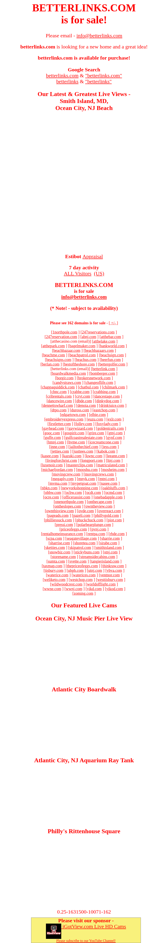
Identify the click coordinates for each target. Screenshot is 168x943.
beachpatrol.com (83, 355)
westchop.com (81, 579)
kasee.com (50, 456)
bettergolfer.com (112, 364)
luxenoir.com (52, 465)
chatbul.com (89, 387)
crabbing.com (105, 392)
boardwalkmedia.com (69, 373)
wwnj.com (74, 589)
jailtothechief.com (84, 447)
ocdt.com (93, 492)
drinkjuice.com (112, 405)
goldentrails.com (110, 428)
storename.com (64, 557)
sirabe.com (108, 543)
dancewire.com (60, 401)
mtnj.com (107, 479)
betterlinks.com (62, 75)
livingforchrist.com (62, 460)
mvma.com (58, 483)
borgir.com (65, 378)
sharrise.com (60, 543)
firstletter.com (60, 424)
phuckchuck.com (90, 520)
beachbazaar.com (66, 350)
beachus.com (86, 359)
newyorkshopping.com (80, 488)
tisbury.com (54, 570)
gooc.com (52, 433)
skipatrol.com (80, 547)
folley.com (83, 424)
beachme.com (54, 355)
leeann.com (116, 456)
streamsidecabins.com (97, 557)
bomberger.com (103, 373)
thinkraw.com (113, 566)
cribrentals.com (59, 396)
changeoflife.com (99, 382)
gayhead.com (53, 428)
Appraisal (92, 256)
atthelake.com (104, 341)
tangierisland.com (105, 561)
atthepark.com (53, 346)
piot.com (115, 520)
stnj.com (111, 552)
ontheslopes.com (68, 506)
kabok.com (106, 451)
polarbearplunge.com (94, 524)
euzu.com (95, 419)
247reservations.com (98, 332)
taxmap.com (52, 566)
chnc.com (58, 392)
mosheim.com (113, 469)
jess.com (110, 447)
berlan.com (50, 364)
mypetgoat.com (84, 483)
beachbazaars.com (99, 350)
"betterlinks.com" (103, 75)
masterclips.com (80, 465)
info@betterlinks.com (84, 297)
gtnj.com (116, 433)
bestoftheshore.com (79, 364)
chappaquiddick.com (58, 387)
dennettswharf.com (58, 405)
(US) (99, 273)
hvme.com (76, 442)
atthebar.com (111, 337)
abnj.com (89, 337)
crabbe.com (80, 392)
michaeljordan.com (58, 469)
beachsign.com (112, 355)
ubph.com (76, 570)
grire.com (96, 433)
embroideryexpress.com (64, 419)
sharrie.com (110, 538)
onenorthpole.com (69, 502)
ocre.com (51, 497)
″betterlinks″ (98, 81)
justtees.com (83, 451)
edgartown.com (73, 414)
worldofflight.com (101, 584)
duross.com (80, 410)
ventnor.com (110, 575)
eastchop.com (104, 410)
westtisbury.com (110, 579)
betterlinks (67, 81)
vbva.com (114, 570)
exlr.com (114, 419)
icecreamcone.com (104, 442)
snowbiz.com (59, 552)
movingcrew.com (66, 474)
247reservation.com (61, 337)
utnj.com (95, 570)
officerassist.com (77, 497)
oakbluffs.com (114, 488)
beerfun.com (111, 359)
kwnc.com (94, 456)
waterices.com (84, 575)
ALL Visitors (77, 273)
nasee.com (109, 483)
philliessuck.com (58, 520)
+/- (113, 323)
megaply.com (63, 479)
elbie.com (98, 414)
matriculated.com (111, 465)
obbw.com (53, 492)
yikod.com (114, 589)
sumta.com (56, 561)
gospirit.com (74, 433)
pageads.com (58, 515)
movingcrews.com (99, 474)
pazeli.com (81, 515)
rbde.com (117, 534)
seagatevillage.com (82, 538)
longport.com (92, 460)
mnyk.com (86, 479)
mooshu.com (87, 469)
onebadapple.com (108, 497)
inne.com (58, 447)
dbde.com (84, 401)
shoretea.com (85, 543)
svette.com (78, 561)
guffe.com (53, 437)
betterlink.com (103, 369)
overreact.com (109, 511)
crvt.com (83, 396)
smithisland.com (109, 547)
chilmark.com (114, 387)
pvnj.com (98, 529)
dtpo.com (59, 410)
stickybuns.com (87, 552)
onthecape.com (100, 502)
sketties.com (55, 547)
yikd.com (94, 589)
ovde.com (86, 511)
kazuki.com (72, 456)
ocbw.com (74, 492)
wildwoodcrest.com (66, 584)
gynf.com (114, 437)
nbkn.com (50, 488)
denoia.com (87, 405)
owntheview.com (99, 506)
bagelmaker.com (82, 346)
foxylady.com (107, 424)
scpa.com (54, 538)
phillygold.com (107, 515)
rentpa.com (96, 534)
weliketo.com (54, 579)
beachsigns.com (58, 359)
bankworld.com (112, 346)
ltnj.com (113, 460)
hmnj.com (56, 442)
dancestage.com (107, 396)
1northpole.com (64, 332)
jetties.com (60, 451)
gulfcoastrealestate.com (83, 437)
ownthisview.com (60, 511)
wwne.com (52, 589)
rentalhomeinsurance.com (62, 534)
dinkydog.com (107, 401)
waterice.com (57, 575)
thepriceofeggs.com (82, 566)
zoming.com (83, 593)
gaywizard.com (81, 428)
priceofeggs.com (74, 529)
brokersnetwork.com (94, 378)
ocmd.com (114, 492)
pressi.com (64, 524)
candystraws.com (67, 382)
